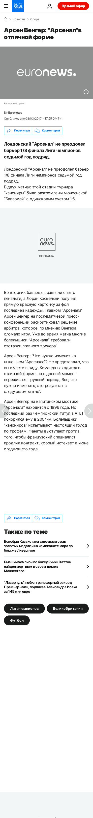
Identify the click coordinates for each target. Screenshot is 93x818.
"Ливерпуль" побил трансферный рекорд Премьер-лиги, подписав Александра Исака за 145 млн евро (40, 586)
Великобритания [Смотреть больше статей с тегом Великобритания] (68, 608)
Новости (18, 19)
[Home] (5, 19)
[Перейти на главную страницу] (18, 6)
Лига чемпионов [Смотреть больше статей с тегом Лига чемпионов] (24, 608)
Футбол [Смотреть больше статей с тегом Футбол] (17, 620)
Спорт (34, 19)
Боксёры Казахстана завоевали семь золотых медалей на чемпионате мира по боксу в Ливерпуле (38, 545)
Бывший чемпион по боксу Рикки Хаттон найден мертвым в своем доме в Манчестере (37, 566)
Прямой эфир (73, 6)
